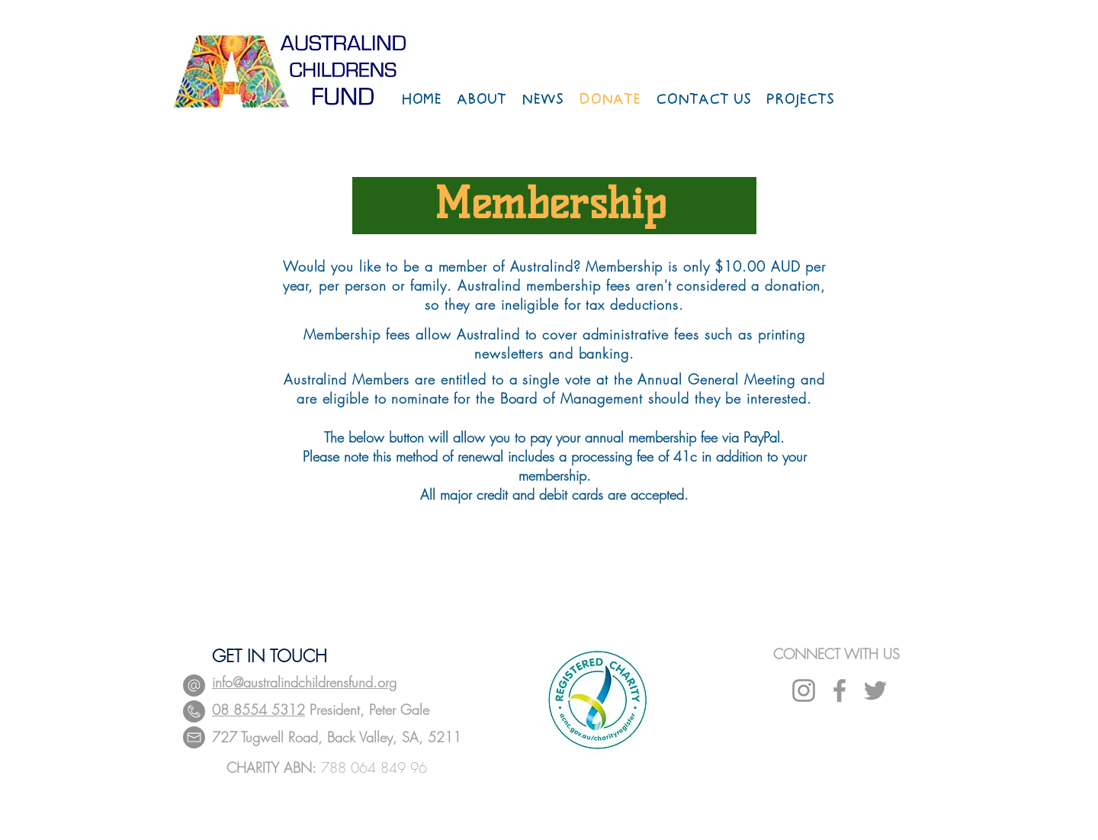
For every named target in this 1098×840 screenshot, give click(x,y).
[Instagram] (803, 690)
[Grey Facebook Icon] (839, 690)
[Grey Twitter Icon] (875, 690)
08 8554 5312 (258, 709)
